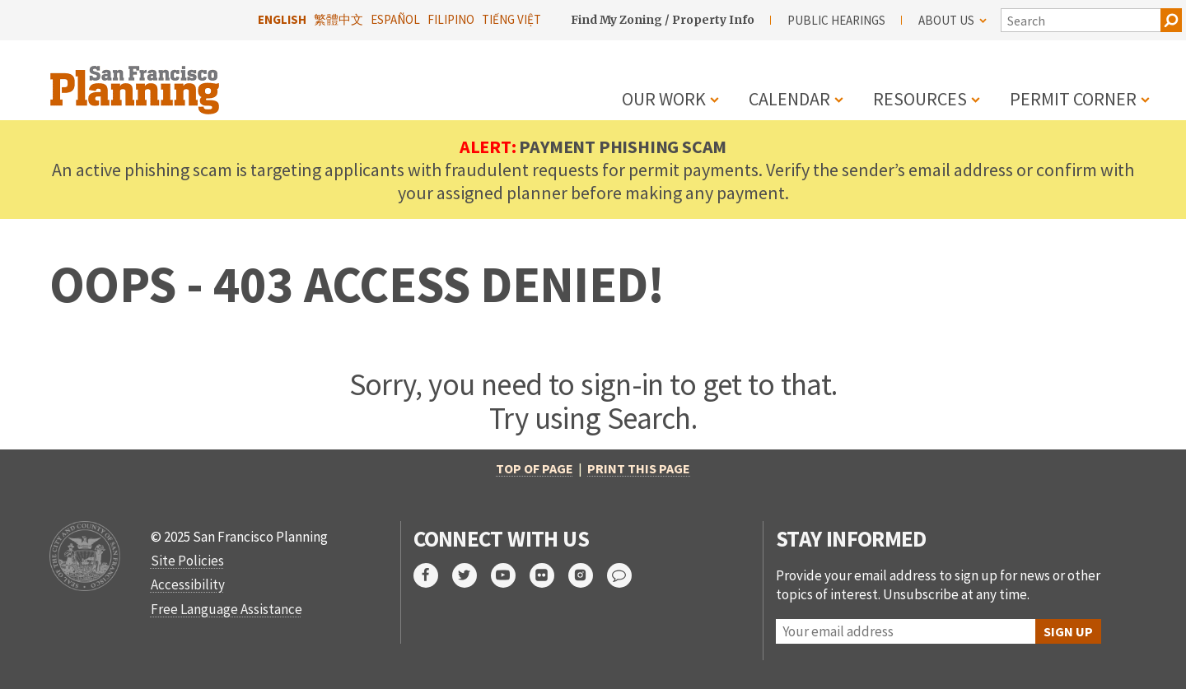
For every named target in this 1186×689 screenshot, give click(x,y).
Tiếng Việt (511, 19)
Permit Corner (1073, 98)
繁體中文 (338, 19)
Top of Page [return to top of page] (534, 468)
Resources (920, 98)
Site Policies (187, 561)
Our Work (664, 98)
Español (395, 19)
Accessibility (188, 584)
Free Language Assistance (226, 609)
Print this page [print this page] (638, 468)
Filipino (450, 19)
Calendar (789, 98)
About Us (952, 20)
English (282, 19)
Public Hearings (836, 20)
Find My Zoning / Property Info (662, 19)
